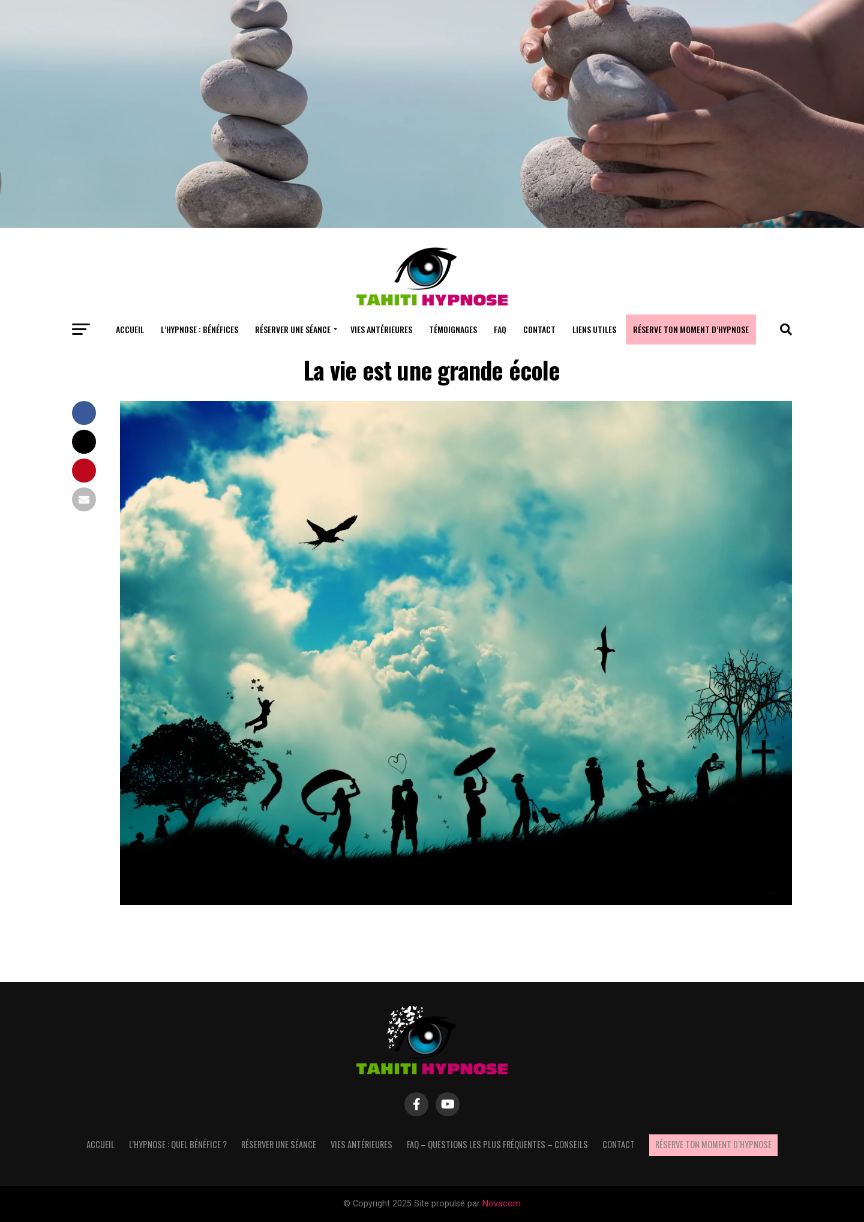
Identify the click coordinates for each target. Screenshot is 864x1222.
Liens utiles (594, 329)
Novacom (501, 1204)
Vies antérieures (381, 329)
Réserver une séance (293, 329)
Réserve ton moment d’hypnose (691, 329)
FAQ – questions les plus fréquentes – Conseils (497, 1144)
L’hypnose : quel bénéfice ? (178, 1144)
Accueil (130, 329)
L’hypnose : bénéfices (199, 329)
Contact (539, 329)
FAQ (500, 329)
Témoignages (453, 329)
